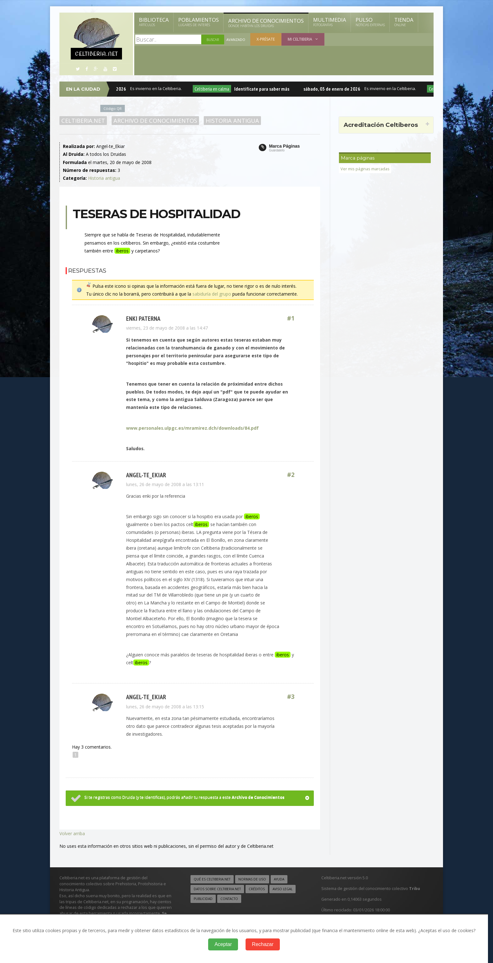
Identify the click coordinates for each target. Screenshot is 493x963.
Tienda (403, 21)
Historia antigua (232, 120)
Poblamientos (198, 21)
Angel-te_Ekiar (146, 475)
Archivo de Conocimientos (266, 22)
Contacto (229, 899)
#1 (291, 318)
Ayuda (279, 879)
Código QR (112, 108)
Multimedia (329, 21)
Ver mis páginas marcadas (365, 169)
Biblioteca (154, 21)
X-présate (266, 39)
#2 (291, 475)
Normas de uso (252, 879)
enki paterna (143, 318)
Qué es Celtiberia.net (212, 879)
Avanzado (235, 39)
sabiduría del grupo (211, 294)
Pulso (370, 21)
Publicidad (203, 899)
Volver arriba (72, 833)
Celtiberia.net (83, 120)
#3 (291, 697)
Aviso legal (282, 889)
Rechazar (262, 944)
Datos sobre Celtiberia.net (217, 889)
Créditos (257, 889)
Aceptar (223, 944)
